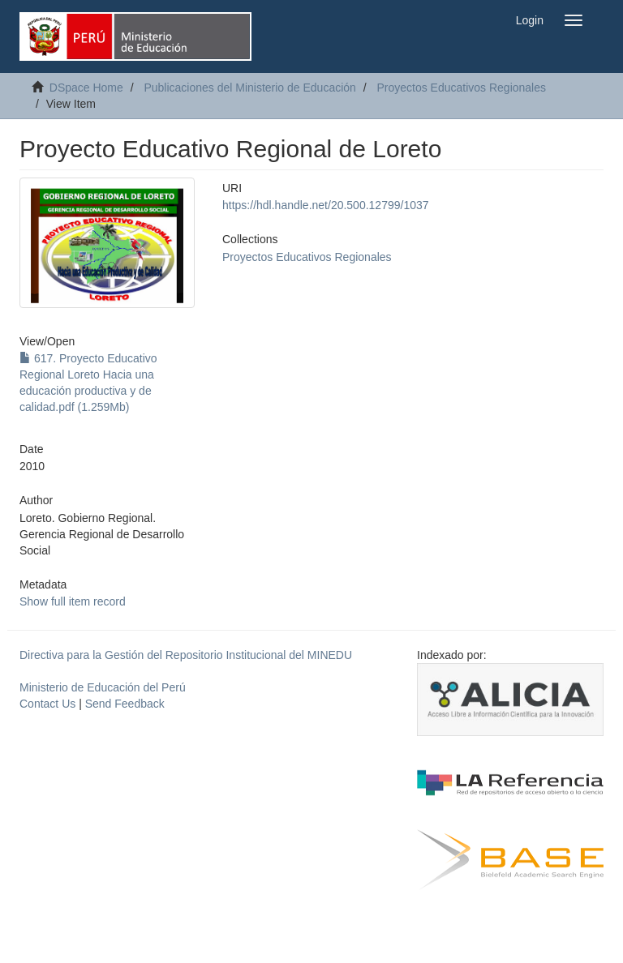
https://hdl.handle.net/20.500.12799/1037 (325, 205)
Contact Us (47, 703)
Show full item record (72, 601)
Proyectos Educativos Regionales (461, 87)
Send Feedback (125, 703)
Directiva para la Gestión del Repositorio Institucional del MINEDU (185, 654)
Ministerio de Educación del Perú (102, 687)
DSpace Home (86, 87)
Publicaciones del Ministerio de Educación (249, 87)
